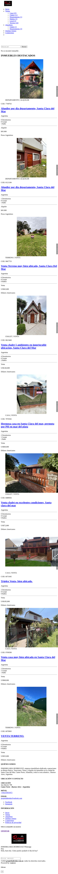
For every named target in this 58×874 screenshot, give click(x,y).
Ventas (7, 11)
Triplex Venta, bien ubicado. (17, 581)
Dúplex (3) (13, 19)
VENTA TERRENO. (12, 736)
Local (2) (13, 21)
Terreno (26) (14, 23)
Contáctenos (9, 33)
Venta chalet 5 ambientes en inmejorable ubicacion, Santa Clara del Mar (23, 346)
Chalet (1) (13, 27)
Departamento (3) (16, 29)
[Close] (2, 872)
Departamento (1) (16, 17)
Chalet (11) (14, 15)
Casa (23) (13, 13)
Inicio (7, 9)
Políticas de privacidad (13, 822)
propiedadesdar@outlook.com (11, 798)
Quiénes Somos (10, 31)
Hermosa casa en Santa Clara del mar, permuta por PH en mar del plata (27, 425)
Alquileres (9, 25)
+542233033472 (6, 793)
